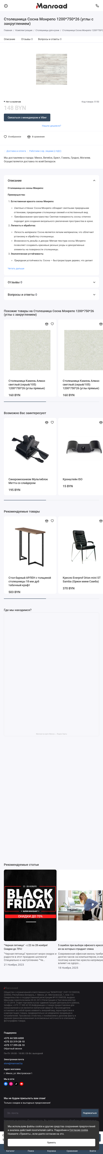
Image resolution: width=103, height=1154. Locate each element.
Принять (51, 1142)
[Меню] (6, 5)
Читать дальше (16, 268)
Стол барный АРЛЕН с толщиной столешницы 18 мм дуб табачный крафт (30, 581)
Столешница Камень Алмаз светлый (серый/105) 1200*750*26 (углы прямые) (27, 384)
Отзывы (27, 39)
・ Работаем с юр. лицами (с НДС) (44, 151)
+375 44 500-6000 (14, 1038)
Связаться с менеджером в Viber (27, 117)
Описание (9, 39)
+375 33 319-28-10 (14, 1041)
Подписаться (90, 1113)
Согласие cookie (78, 1130)
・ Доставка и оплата (15, 151)
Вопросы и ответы (49, 39)
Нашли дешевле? (51, 125)
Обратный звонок (13, 1048)
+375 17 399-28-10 (14, 1045)
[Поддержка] (97, 5)
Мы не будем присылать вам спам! (24, 1098)
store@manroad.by (13, 1063)
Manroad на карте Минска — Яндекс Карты (51, 734)
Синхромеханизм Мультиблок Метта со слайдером (28, 481)
